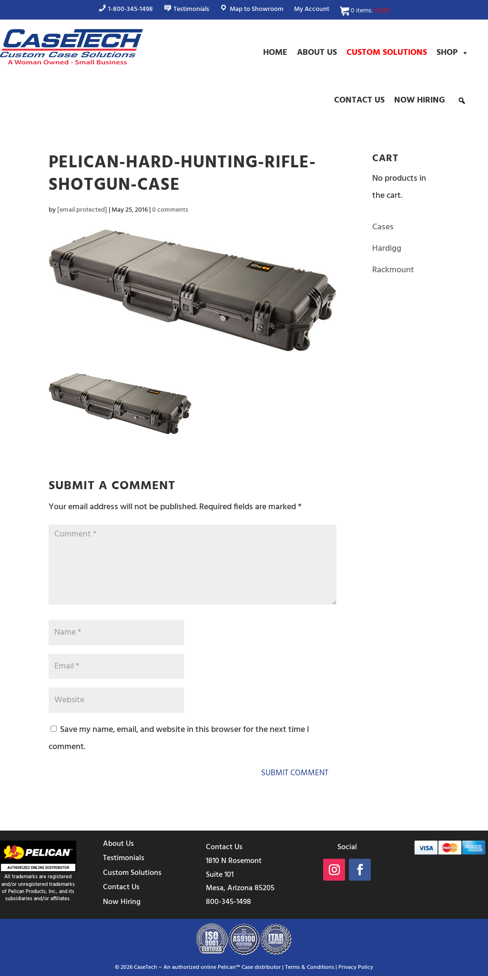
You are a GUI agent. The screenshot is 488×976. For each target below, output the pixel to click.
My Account (311, 10)
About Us (317, 53)
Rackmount (393, 270)
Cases (383, 227)
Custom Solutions (386, 53)
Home (275, 53)
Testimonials (123, 858)
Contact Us (359, 100)
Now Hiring (419, 100)
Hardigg (386, 249)
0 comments (170, 210)
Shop (453, 53)
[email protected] (82, 210)
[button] (462, 101)
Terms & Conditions (309, 967)
